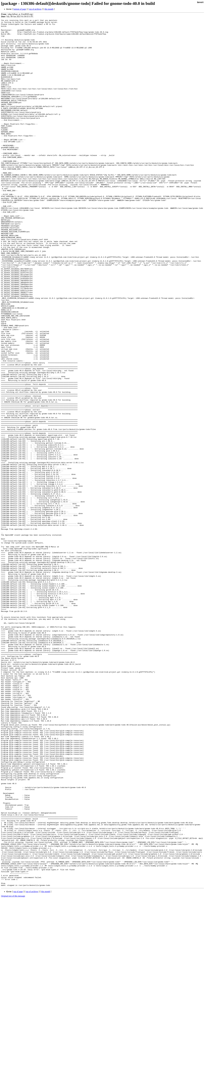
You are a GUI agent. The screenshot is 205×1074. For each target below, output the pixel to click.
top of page (18, 1065)
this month (48, 9)
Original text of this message (13, 1069)
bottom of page (19, 9)
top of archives (35, 9)
